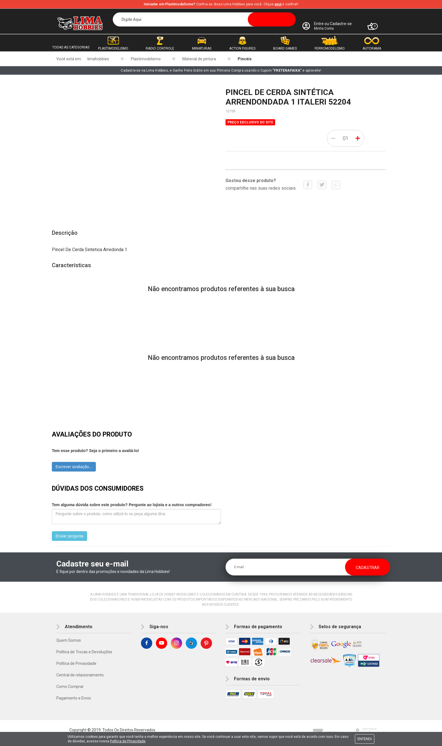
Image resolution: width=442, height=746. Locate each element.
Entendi (364, 739)
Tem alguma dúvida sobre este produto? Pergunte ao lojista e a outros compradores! (131, 505)
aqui (278, 4)
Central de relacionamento (80, 675)
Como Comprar (70, 686)
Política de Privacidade (76, 663)
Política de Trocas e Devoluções (84, 652)
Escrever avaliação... (74, 466)
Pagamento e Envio (73, 698)
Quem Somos (68, 640)
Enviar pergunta (69, 536)
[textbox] (204, 19)
